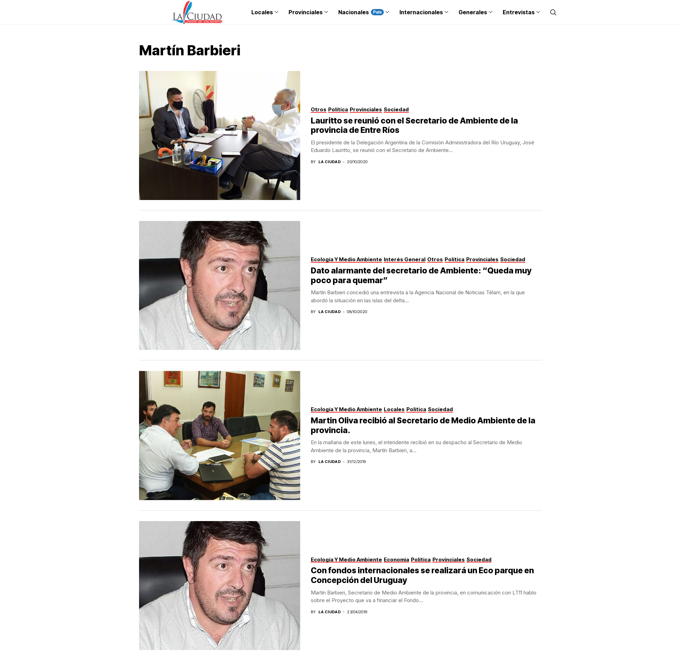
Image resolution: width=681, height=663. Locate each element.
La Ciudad (329, 162)
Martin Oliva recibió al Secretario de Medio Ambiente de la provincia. (423, 425)
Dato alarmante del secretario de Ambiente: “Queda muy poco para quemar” (421, 275)
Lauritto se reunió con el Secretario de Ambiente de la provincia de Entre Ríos (414, 125)
